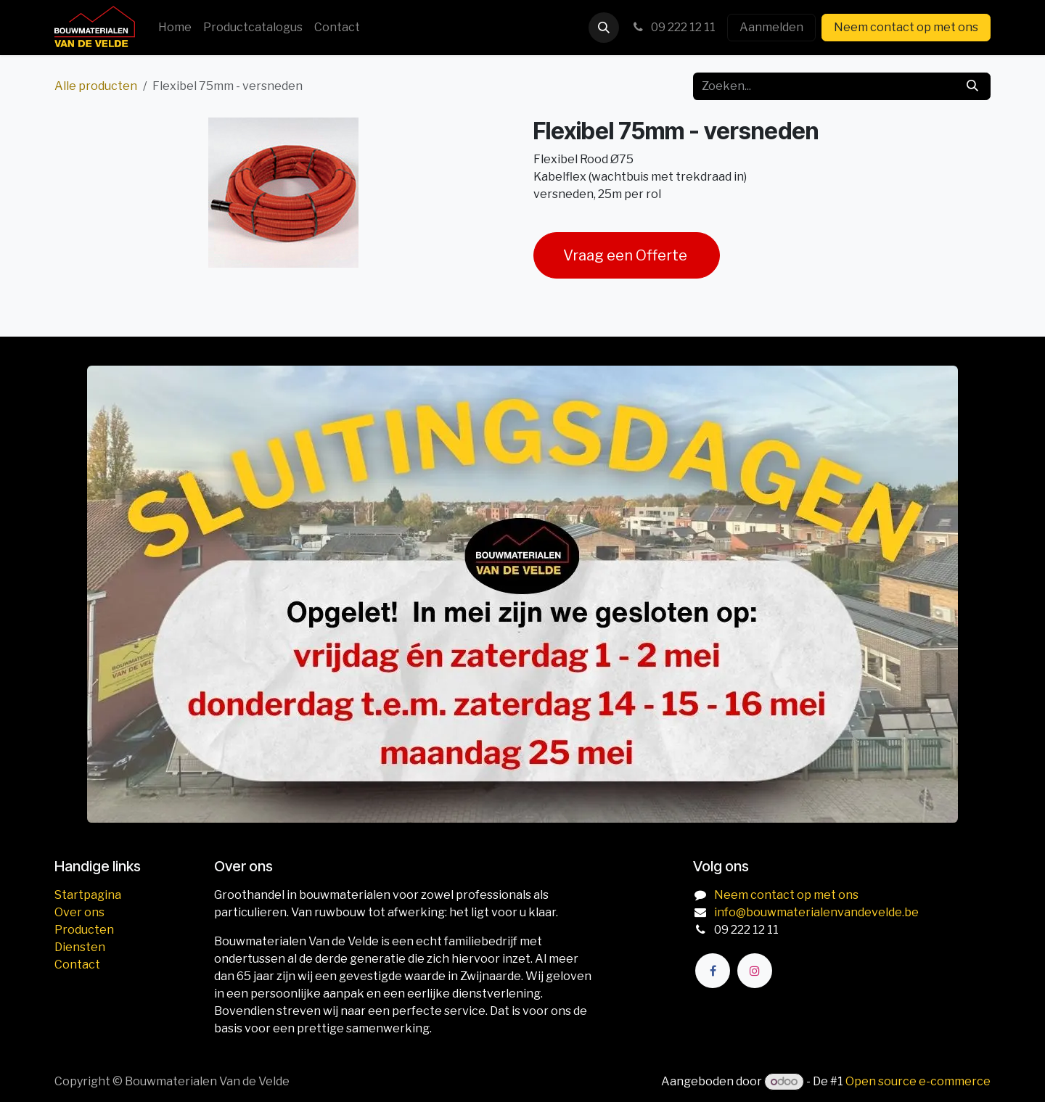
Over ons (79, 912)
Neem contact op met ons (906, 27)
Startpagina (87, 895)
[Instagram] (754, 970)
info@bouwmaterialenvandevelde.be (816, 912)
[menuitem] (174, 27)
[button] (604, 27)
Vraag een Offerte (626, 255)
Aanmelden (771, 27)
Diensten (79, 947)
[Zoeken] (972, 86)
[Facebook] (712, 970)
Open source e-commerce (918, 1081)
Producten (84, 930)
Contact (77, 964)
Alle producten (95, 86)
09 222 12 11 (673, 27)
